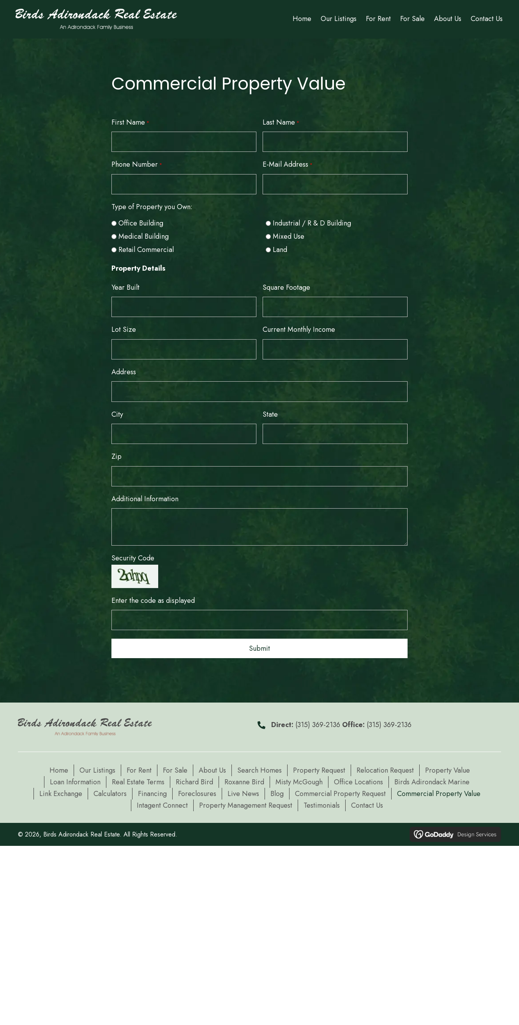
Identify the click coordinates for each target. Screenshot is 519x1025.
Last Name (281, 122)
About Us (212, 768)
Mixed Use (288, 236)
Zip (116, 455)
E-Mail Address (287, 164)
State (270, 413)
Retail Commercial (146, 249)
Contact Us (367, 803)
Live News (243, 792)
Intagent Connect (162, 803)
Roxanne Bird (244, 780)
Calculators (110, 792)
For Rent (139, 768)
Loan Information (75, 780)
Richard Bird (194, 780)
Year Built (125, 287)
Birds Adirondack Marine (432, 780)
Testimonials (322, 803)
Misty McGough (299, 780)
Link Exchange (60, 792)
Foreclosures (197, 792)
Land (280, 249)
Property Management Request (245, 803)
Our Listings (97, 768)
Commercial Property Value (438, 792)
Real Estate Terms (138, 780)
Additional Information (144, 497)
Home (58, 768)
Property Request (319, 768)
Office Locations (358, 780)
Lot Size (123, 329)
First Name (130, 122)
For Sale (175, 768)
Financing (152, 792)
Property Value (447, 768)
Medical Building (143, 236)
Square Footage (286, 287)
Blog (277, 792)
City (117, 413)
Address (123, 371)
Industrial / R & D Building (312, 223)
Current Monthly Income (299, 329)
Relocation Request (385, 768)
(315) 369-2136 (317, 723)
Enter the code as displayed (153, 599)
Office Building (140, 223)
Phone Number (136, 164)
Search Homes (259, 768)
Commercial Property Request (340, 792)
